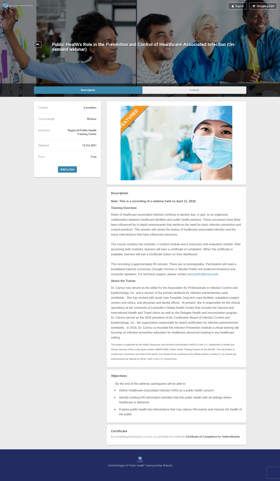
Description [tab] (88, 90)
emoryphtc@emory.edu (202, 274)
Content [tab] (194, 90)
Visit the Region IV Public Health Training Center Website (140, 465)
